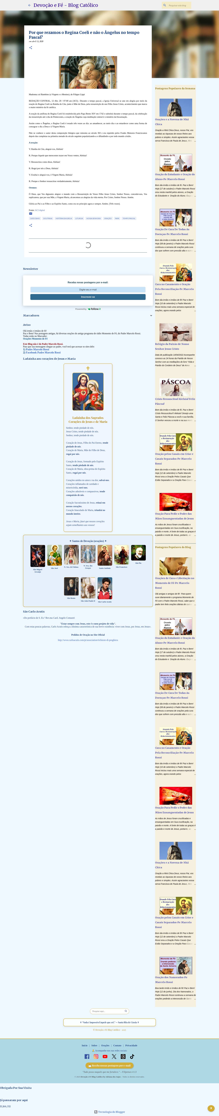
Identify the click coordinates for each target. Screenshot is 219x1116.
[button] (30, 48)
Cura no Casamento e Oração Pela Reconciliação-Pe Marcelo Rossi (174, 289)
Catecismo (35, 218)
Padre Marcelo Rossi (37, 349)
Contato (117, 1045)
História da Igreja (64, 218)
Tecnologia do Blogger (109, 1111)
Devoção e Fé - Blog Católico (66, 5)
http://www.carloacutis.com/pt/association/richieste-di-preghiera (88, 640)
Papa (117, 218)
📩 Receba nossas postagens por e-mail (109, 1065)
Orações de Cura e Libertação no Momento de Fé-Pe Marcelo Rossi (174, 583)
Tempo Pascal (129, 218)
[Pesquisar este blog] (176, 5)
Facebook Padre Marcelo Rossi (43, 352)
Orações (105, 1045)
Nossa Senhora (94, 218)
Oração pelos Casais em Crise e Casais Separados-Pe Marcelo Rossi (174, 458)
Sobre (94, 1045)
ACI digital (40, 210)
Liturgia (79, 218)
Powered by (88, 309)
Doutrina (47, 218)
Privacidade (131, 1045)
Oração (108, 218)
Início (84, 1045)
